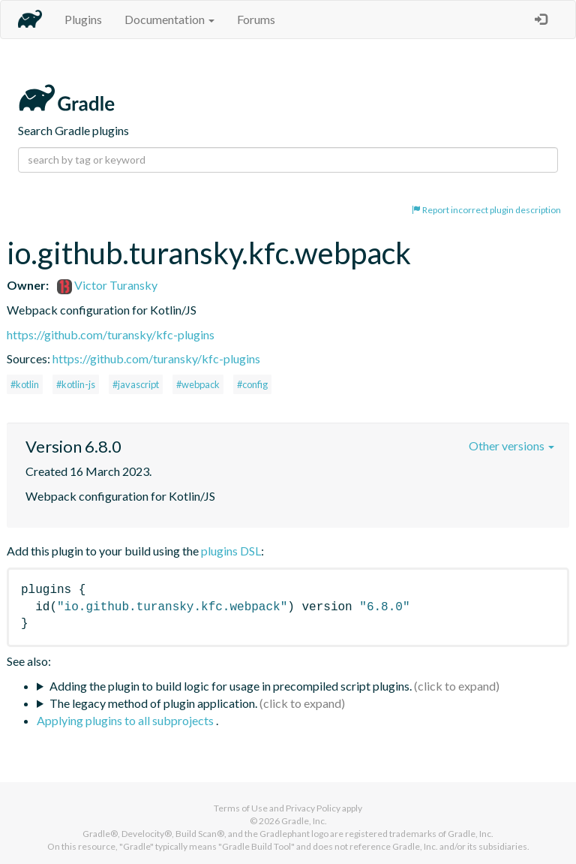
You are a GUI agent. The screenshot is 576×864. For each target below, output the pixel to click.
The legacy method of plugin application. (153, 703)
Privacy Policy (313, 808)
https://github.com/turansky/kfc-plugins (110, 334)
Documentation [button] (169, 19)
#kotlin (24, 384)
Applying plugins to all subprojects (126, 720)
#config (252, 384)
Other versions (511, 445)
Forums (256, 19)
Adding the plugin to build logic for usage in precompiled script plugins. (231, 686)
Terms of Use (241, 808)
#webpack (198, 384)
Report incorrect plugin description (486, 209)
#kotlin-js (75, 384)
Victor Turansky (107, 285)
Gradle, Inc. (304, 820)
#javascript (135, 384)
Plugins (83, 19)
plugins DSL (231, 550)
